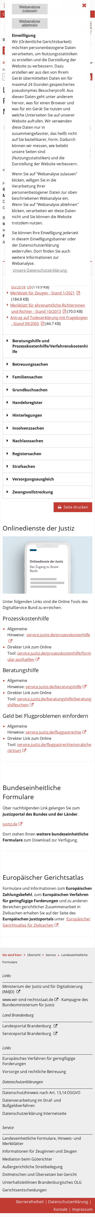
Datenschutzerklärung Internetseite (34, 1113)
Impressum (82, 1209)
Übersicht (34, 955)
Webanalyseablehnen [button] (29, 23)
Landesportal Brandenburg (26, 1026)
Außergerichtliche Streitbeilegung (32, 1166)
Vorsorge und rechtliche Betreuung (34, 1071)
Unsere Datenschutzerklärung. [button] (40, 270)
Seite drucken (73, 507)
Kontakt (61, 1209)
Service (51, 955)
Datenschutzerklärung (68, 1201)
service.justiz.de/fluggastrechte (53, 732)
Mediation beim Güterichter (27, 1159)
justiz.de (10, 824)
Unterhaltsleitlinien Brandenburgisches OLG (42, 1182)
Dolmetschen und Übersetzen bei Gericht (39, 1174)
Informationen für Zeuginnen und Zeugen (39, 1151)
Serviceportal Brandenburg (26, 1033)
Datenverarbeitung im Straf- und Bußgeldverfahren (31, 1103)
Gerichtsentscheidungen (24, 1190)
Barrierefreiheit (30, 1201)
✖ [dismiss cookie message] (84, 5)
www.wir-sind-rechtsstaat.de (27, 999)
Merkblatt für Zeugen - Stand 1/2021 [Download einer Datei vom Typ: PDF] (42, 293)
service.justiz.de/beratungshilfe (53, 686)
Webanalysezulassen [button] (29, 9)
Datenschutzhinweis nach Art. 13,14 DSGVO (41, 1092)
